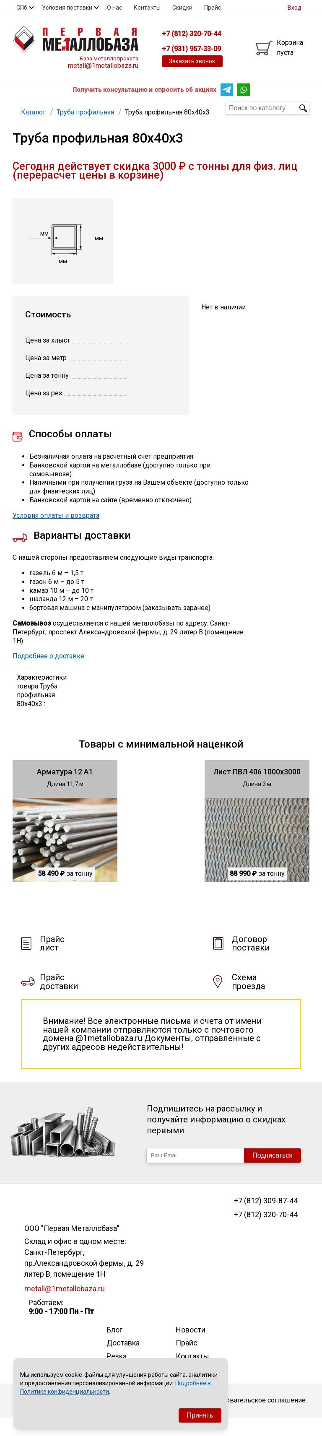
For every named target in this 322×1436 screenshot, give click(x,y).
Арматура (32, 108)
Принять (200, 1415)
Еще (159, 108)
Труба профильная (84, 108)
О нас (114, 7)
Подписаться (272, 1173)
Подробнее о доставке (48, 674)
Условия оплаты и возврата (56, 534)
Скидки (182, 7)
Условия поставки (67, 7)
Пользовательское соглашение (256, 1418)
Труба (130, 108)
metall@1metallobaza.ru (103, 66)
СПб (21, 7)
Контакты (147, 7)
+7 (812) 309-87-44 (266, 1219)
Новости (190, 1347)
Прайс (212, 7)
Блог (114, 1347)
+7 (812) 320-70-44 (266, 1232)
